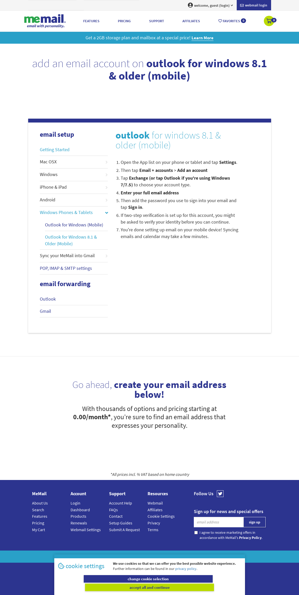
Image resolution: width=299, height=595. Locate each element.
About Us (40, 503)
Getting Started (55, 149)
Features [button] (91, 21)
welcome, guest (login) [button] (210, 5)
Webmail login (253, 5)
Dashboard (80, 509)
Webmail (155, 503)
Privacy (154, 522)
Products (78, 516)
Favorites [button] (232, 20)
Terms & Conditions (185, 557)
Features (39, 516)
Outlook (48, 299)
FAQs (113, 509)
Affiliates (155, 509)
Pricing (38, 522)
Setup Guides (120, 522)
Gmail (45, 311)
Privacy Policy (161, 557)
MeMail (115, 557)
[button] (269, 21)
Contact (115, 516)
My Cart (38, 529)
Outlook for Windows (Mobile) (74, 225)
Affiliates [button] (191, 21)
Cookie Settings (161, 516)
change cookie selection (103, 587)
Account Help (120, 503)
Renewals (79, 522)
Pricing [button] (124, 21)
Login (75, 503)
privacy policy (185, 577)
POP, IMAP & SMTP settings (66, 268)
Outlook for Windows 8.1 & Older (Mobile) (71, 240)
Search (38, 509)
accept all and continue (196, 587)
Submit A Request (124, 529)
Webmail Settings (86, 529)
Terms (153, 529)
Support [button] (156, 21)
